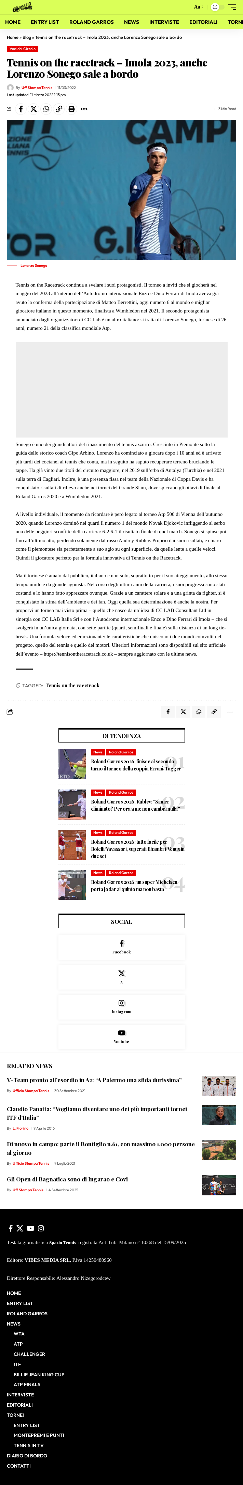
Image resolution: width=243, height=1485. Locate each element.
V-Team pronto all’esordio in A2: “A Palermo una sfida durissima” (94, 1080)
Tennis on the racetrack (72, 685)
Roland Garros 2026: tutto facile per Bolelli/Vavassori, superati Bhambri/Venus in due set (138, 849)
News (98, 752)
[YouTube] (30, 1228)
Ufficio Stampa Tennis (31, 1090)
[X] (121, 977)
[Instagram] (121, 1007)
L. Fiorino (20, 1128)
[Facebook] (121, 947)
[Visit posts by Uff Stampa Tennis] (10, 87)
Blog (27, 37)
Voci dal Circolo (23, 48)
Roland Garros (121, 752)
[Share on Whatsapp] (46, 109)
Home (12, 37)
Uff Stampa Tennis (37, 87)
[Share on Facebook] (21, 109)
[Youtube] (121, 1037)
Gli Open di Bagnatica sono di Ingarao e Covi (67, 1179)
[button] (186, 7)
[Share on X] (33, 109)
